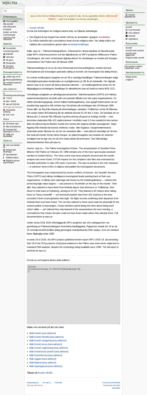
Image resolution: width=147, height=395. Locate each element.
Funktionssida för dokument (12, 83)
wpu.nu (9, 2)
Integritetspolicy (33, 383)
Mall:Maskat (35, 362)
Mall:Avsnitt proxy (38, 344)
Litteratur (10, 57)
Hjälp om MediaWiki (8, 135)
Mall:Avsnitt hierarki (39, 337)
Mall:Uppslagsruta (38, 366)
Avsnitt (129, 27)
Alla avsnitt (8, 24)
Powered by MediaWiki (111, 383)
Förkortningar (9, 35)
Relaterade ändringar (9, 151)
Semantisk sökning (9, 111)
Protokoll (7, 29)
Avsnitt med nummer (135, 50)
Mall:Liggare (35, 359)
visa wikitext (49, 333)
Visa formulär (134, 30)
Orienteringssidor (11, 51)
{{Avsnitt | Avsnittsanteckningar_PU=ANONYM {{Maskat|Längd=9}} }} (73, 294)
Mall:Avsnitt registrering (41, 348)
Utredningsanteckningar (12, 95)
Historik (131, 36)
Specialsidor (11, 155)
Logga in (129, 79)
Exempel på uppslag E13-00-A (11, 130)
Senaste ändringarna (8, 67)
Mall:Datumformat (38, 355)
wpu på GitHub (12, 104)
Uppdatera (133, 39)
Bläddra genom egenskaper (11, 161)
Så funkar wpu (12, 124)
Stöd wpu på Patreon (12, 107)
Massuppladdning (14, 80)
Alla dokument (9, 27)
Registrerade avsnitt (135, 58)
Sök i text (10, 115)
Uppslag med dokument (9, 38)
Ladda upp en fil (13, 77)
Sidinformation (12, 158)
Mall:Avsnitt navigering (40, 340)
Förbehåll (58, 383)
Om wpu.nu (46, 383)
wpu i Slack (11, 101)
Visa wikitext (134, 33)
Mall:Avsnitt (35, 333)
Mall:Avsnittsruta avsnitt (41, 351)
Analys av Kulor (10, 32)
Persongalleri (12, 21)
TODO (9, 98)
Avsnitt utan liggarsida (131, 54)
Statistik (9, 54)
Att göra (9, 60)
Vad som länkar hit (11, 146)
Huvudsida (11, 48)
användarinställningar (78, 44)
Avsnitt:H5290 (37, 28)
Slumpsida (10, 63)
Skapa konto (131, 77)
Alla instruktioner (13, 127)
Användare (104, 37)
